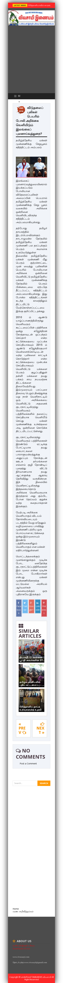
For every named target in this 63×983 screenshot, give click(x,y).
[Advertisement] (31, 60)
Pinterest (44, 608)
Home (16, 908)
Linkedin (38, 606)
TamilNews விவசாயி (41, 977)
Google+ (31, 606)
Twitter (25, 606)
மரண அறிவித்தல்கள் (23, 911)
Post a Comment (28, 763)
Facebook (18, 608)
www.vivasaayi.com (21, 957)
